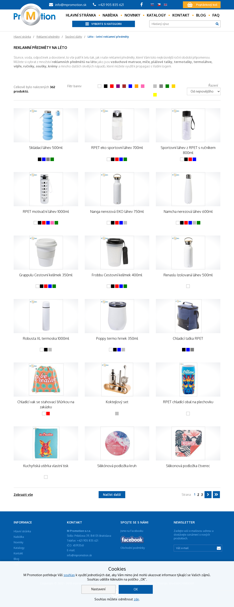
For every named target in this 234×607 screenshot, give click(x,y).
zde (136, 599)
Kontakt (181, 15)
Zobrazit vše (23, 494)
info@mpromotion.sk (67, 5)
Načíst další (112, 494)
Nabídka (110, 15)
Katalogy (156, 15)
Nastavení (98, 589)
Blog (201, 15)
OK (136, 589)
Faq (215, 15)
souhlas (69, 575)
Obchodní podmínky (132, 547)
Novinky (132, 15)
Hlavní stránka (81, 15)
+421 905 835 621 (108, 5)
